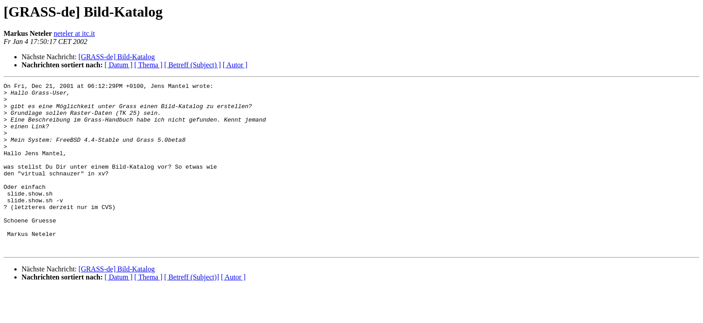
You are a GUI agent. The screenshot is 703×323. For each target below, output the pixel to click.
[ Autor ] (235, 65)
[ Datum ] (118, 65)
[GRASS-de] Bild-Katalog (116, 57)
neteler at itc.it (74, 33)
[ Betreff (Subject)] (191, 310)
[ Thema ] (149, 65)
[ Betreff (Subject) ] (192, 65)
